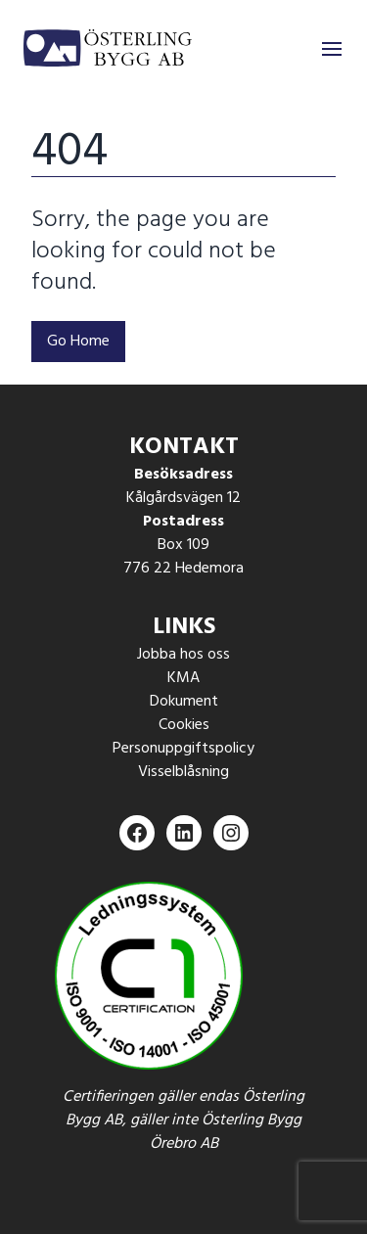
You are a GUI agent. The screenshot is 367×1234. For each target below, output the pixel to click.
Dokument (184, 701)
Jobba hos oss (183, 654)
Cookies (184, 725)
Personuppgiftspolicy (183, 748)
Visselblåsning (183, 772)
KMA (183, 678)
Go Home (78, 341)
